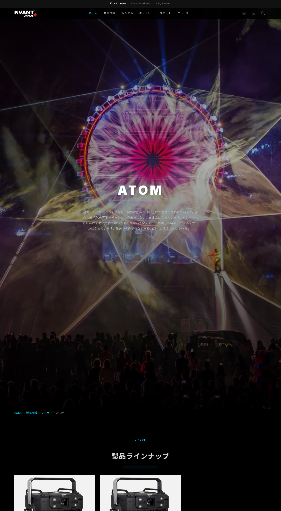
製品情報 (109, 13)
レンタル (127, 13)
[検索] (263, 13)
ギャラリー (146, 13)
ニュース (183, 13)
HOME (18, 412)
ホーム (93, 13)
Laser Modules (140, 3)
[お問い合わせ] (244, 13)
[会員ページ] (254, 13)
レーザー (46, 412)
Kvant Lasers (118, 3)
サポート (165, 13)
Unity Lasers (163, 3)
